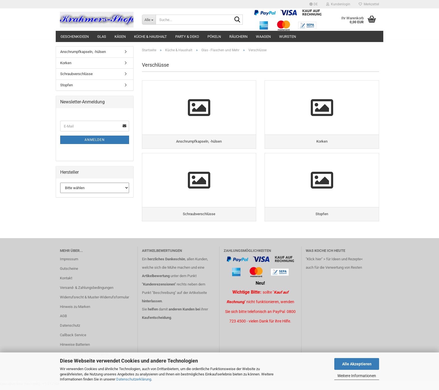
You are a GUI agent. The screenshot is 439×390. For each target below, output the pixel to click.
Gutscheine (69, 272)
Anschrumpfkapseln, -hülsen (83, 52)
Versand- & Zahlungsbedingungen (86, 291)
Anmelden (95, 140)
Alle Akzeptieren (357, 364)
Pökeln (214, 36)
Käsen (120, 36)
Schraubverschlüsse (76, 74)
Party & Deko (187, 36)
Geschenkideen (74, 36)
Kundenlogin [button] (338, 4)
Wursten (287, 36)
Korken (65, 63)
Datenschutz (70, 329)
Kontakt (66, 281)
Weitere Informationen (356, 375)
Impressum (69, 263)
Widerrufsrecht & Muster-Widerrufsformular (94, 300)
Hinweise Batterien (75, 348)
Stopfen (66, 85)
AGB (63, 319)
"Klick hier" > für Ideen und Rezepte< (334, 263)
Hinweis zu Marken (75, 310)
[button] (313, 4)
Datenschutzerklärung (133, 379)
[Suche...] (149, 20)
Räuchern (238, 36)
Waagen (263, 36)
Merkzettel (369, 4)
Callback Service (73, 338)
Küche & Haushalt (150, 36)
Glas (101, 36)
